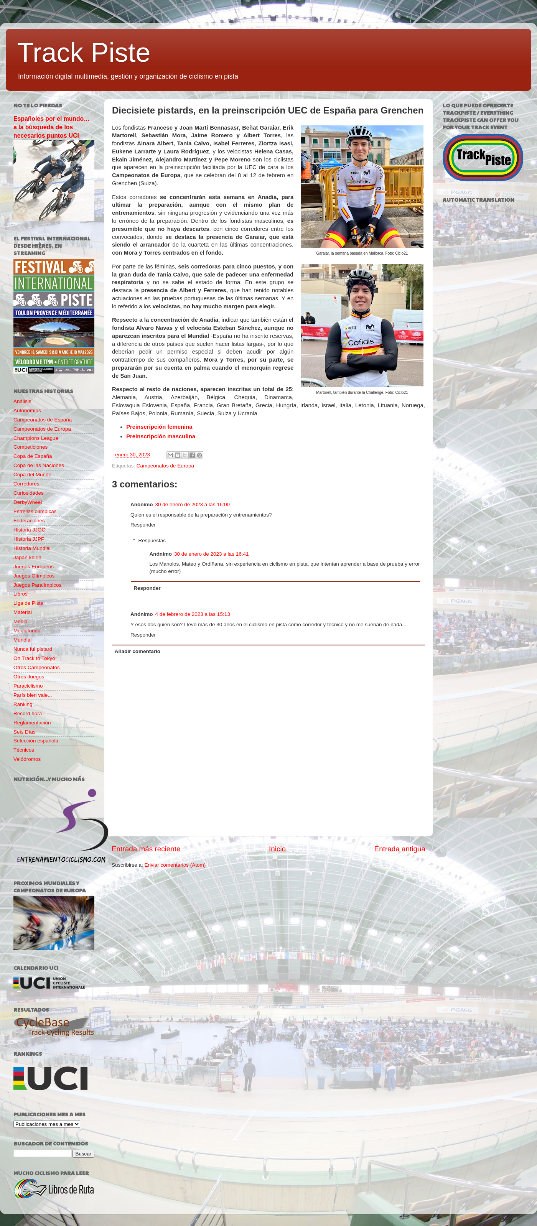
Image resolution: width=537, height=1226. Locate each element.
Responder (143, 525)
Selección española (35, 741)
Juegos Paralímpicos (37, 585)
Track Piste (83, 52)
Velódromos (27, 759)
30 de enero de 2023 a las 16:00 (192, 504)
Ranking (23, 704)
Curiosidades (28, 493)
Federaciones (29, 520)
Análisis (22, 401)
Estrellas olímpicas (35, 511)
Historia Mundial (32, 548)
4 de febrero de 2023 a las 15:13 (192, 614)
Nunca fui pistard (32, 649)
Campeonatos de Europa (165, 466)
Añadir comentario (137, 651)
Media (20, 621)
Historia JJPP (28, 539)
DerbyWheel (27, 502)
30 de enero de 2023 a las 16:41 (211, 554)
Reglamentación (32, 723)
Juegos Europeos (33, 566)
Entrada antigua (399, 849)
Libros (20, 594)
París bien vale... (32, 695)
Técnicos (23, 750)
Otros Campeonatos (36, 667)
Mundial (22, 640)
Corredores (26, 484)
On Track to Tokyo (34, 658)
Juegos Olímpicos (33, 576)
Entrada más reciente (146, 849)
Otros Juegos (28, 677)
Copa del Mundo (32, 474)
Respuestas (152, 540)
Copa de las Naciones (38, 465)
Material (22, 612)
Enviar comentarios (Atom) (175, 865)
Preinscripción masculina (160, 436)
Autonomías (27, 410)
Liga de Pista (28, 603)
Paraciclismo (28, 686)
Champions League (35, 438)
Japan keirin (27, 557)
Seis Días (24, 732)
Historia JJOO (29, 530)
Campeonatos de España (42, 420)
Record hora (27, 713)
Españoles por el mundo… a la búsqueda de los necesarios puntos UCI (51, 127)
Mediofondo (27, 631)
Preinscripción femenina (159, 427)
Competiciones (30, 447)
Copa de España (32, 456)
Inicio (277, 849)
